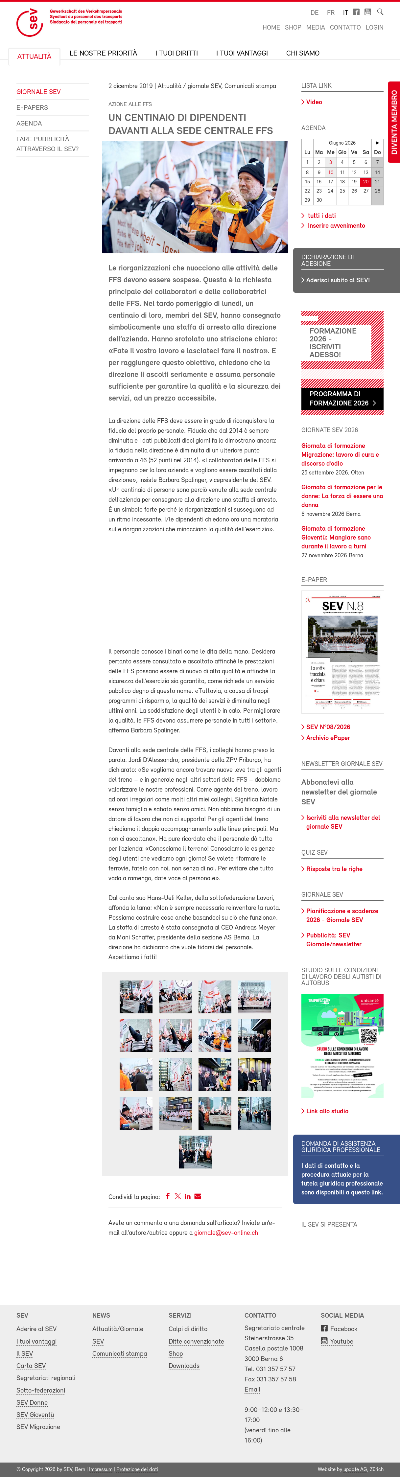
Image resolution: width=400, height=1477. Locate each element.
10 (330, 173)
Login (375, 28)
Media (315, 28)
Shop (293, 28)
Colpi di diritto (188, 1329)
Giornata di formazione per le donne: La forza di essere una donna (342, 496)
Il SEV (24, 1353)
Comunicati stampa (119, 1353)
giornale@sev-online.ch (226, 1233)
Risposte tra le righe (334, 869)
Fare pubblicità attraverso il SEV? (47, 144)
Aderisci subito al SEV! (338, 280)
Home (271, 28)
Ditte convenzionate (196, 1341)
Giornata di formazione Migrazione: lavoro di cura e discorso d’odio (340, 455)
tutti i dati (321, 216)
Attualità (34, 57)
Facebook (344, 1329)
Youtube (341, 1341)
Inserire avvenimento (335, 226)
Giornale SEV (38, 92)
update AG (355, 1469)
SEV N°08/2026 (328, 727)
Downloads (184, 1366)
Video (314, 102)
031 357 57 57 (275, 1369)
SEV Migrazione (38, 1427)
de (314, 13)
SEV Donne (32, 1402)
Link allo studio (327, 1111)
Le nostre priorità (103, 54)
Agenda (29, 123)
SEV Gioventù (35, 1415)
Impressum (100, 1469)
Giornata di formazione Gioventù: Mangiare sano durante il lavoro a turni (336, 537)
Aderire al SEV (36, 1329)
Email (252, 1389)
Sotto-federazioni (40, 1390)
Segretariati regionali (45, 1378)
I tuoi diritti (176, 54)
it (345, 13)
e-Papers (32, 107)
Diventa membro (395, 122)
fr (331, 13)
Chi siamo (302, 54)
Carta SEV (31, 1366)
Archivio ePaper (328, 738)
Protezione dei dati (137, 1469)
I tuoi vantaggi (242, 54)
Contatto (345, 28)
